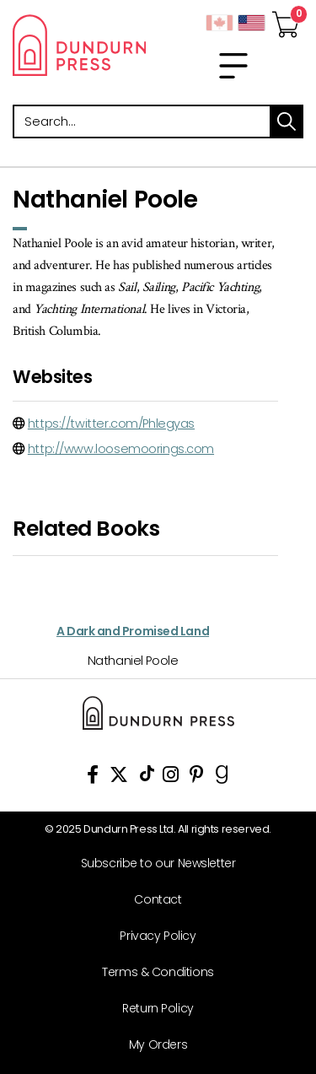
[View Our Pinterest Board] (196, 777)
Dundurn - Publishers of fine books (79, 44)
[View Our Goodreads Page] (222, 777)
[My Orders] (151, 1045)
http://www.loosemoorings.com (121, 448)
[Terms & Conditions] (151, 972)
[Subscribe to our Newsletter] (151, 863)
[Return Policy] (151, 1008)
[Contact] (151, 900)
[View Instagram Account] (170, 777)
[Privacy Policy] (151, 936)
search (286, 121)
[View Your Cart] (285, 19)
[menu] (233, 66)
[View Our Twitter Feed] (118, 777)
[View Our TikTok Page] (147, 777)
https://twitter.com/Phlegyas (111, 423)
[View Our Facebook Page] (93, 777)
